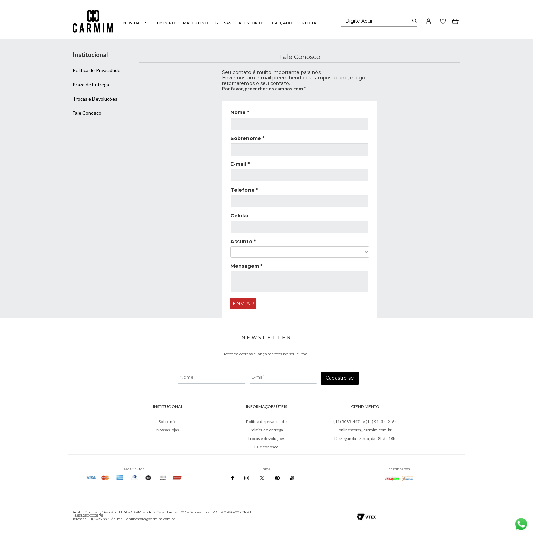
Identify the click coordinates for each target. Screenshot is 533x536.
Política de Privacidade (96, 70)
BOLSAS (223, 23)
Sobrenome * (247, 138)
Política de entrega (266, 429)
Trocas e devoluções (266, 438)
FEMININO (165, 23)
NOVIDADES (135, 23)
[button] (428, 21)
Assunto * (243, 241)
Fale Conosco (87, 113)
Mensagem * (246, 266)
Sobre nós (168, 421)
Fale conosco (266, 446)
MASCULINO (195, 23)
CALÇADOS (283, 23)
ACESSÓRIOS (252, 23)
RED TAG (311, 23)
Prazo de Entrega (91, 84)
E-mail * (240, 164)
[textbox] (377, 21)
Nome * (239, 112)
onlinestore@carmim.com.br (365, 429)
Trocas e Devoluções (95, 99)
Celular (239, 216)
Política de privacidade (266, 421)
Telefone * (244, 190)
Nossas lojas (167, 429)
